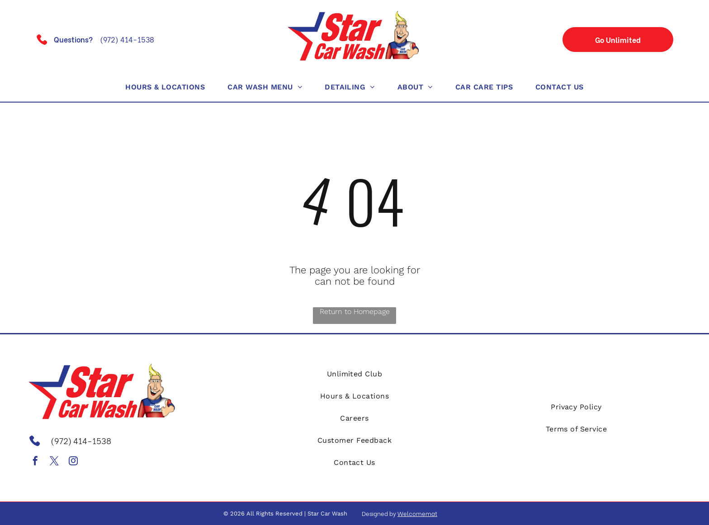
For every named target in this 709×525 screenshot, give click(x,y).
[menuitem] (165, 87)
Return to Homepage (355, 311)
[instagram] (73, 462)
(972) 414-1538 (127, 39)
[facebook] (35, 462)
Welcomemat (417, 513)
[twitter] (54, 462)
